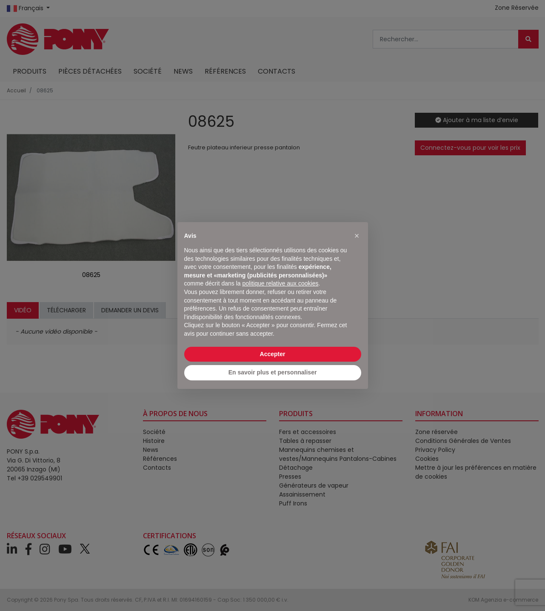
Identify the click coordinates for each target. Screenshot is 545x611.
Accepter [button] (272, 354)
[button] (357, 236)
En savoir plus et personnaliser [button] (272, 372)
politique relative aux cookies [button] (280, 283)
